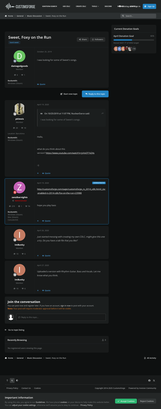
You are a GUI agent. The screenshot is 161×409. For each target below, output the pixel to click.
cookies (63, 402)
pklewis (19, 118)
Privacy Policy (12, 388)
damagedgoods (19, 65)
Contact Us (26, 388)
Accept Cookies (125, 401)
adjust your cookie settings (24, 405)
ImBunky (19, 244)
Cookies (37, 388)
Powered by (142, 388)
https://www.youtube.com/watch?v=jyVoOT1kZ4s (70, 152)
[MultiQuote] (38, 173)
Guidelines (40, 402)
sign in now (65, 305)
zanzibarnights (19, 197)
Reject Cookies (147, 401)
